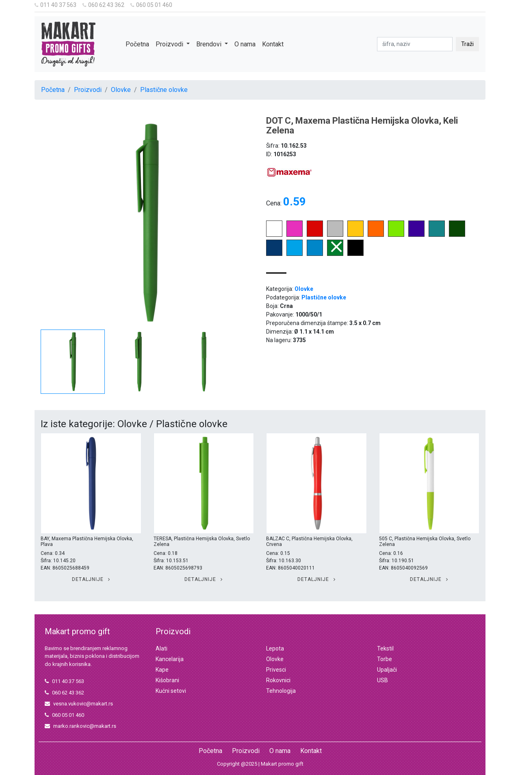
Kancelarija (170, 659)
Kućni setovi (171, 691)
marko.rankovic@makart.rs (80, 726)
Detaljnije (91, 579)
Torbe (384, 659)
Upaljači (387, 669)
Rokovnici (278, 680)
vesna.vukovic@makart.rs (79, 704)
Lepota (275, 648)
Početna (137, 44)
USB (382, 680)
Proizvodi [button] (170, 44)
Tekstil (385, 648)
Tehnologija (281, 691)
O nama (245, 44)
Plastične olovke (164, 90)
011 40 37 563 (55, 5)
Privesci (276, 669)
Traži (467, 44)
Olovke (121, 90)
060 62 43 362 (103, 5)
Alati (161, 648)
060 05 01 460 (151, 5)
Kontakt (273, 44)
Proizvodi (88, 90)
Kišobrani (167, 680)
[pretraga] (415, 44)
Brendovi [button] (209, 44)
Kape (162, 669)
